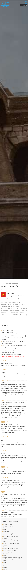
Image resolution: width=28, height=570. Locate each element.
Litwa (4, 565)
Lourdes (5, 569)
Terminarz (8, 283)
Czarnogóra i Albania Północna (10, 536)
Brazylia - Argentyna (8, 526)
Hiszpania (5, 553)
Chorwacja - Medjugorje (9, 533)
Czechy (5, 538)
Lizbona (5, 567)
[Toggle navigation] (23, 5)
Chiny (4, 529)
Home (2, 283)
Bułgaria (5, 527)
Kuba (4, 562)
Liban (4, 564)
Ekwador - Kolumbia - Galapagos (11, 543)
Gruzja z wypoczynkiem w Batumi (11, 552)
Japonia (5, 555)
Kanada (5, 560)
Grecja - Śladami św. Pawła (9, 550)
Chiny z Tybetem (7, 531)
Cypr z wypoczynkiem (8, 534)
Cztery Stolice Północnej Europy (11, 540)
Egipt (4, 541)
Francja (5, 546)
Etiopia (5, 545)
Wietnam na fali (16, 283)
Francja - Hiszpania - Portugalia (10, 548)
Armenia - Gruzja (7, 524)
